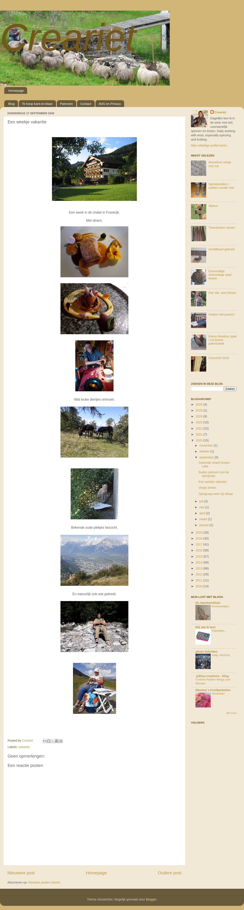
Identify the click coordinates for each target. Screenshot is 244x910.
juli (201, 501)
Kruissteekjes (220, 606)
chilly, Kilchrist (221, 655)
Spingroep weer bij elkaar (216, 494)
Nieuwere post (21, 873)
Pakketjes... (219, 630)
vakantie (24, 747)
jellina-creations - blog (212, 676)
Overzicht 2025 (219, 358)
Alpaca (213, 205)
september (207, 457)
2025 (199, 410)
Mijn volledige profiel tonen (209, 145)
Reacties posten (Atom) (44, 882)
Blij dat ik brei (205, 627)
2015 (199, 556)
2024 (199, 416)
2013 (199, 568)
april (202, 513)
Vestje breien (207, 487)
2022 (199, 428)
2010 (199, 586)
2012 (199, 574)
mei (202, 507)
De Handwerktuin (207, 602)
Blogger (151, 899)
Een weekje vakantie (213, 481)
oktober (204, 451)
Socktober (218, 693)
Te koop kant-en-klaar (37, 104)
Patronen (66, 104)
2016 (199, 550)
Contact (85, 104)
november (206, 445)
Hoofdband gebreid (221, 249)
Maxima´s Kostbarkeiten (213, 690)
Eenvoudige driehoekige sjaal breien (220, 274)
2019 (199, 532)
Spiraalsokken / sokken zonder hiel (221, 185)
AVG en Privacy (110, 104)
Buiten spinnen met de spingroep (214, 474)
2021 (199, 434)
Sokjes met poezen (221, 314)
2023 (199, 422)
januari (204, 525)
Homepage (16, 90)
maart (203, 519)
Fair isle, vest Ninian (222, 292)
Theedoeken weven (222, 227)
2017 (199, 544)
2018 (199, 538)
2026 (199, 404)
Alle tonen (231, 713)
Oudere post (169, 873)
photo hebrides (206, 651)
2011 (199, 580)
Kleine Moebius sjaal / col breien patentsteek (223, 340)
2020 (199, 440)
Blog (11, 104)
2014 (199, 562)
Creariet (68, 37)
